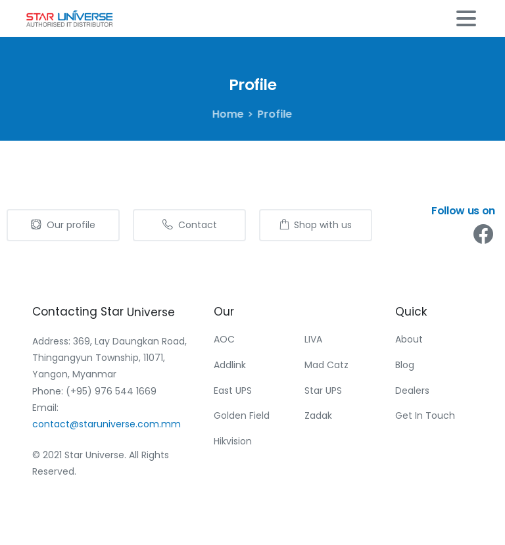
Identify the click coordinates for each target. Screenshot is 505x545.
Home (227, 114)
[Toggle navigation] (466, 18)
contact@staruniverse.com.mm (106, 424)
